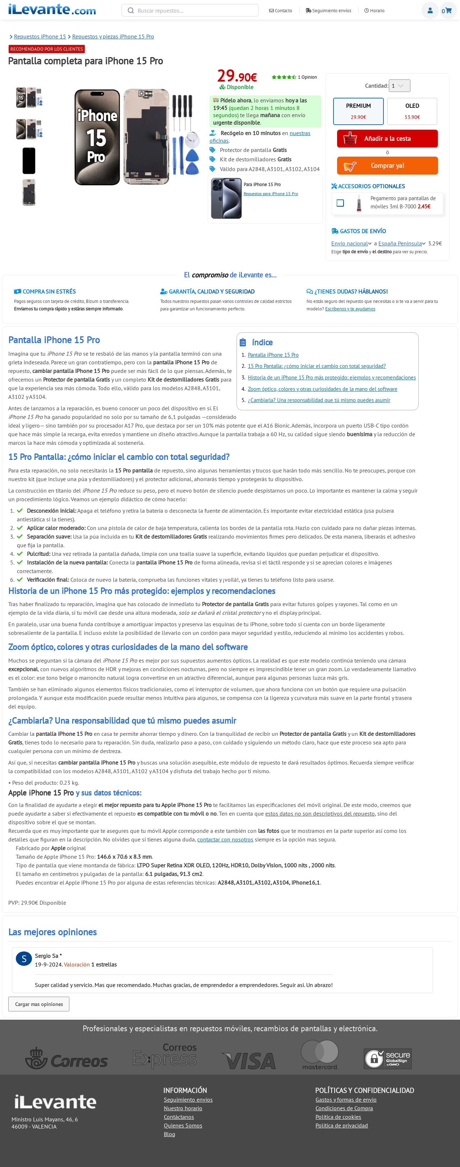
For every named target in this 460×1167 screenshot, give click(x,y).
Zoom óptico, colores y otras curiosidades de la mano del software (322, 389)
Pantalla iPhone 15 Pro (273, 354)
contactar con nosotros (225, 839)
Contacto (280, 11)
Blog (169, 1134)
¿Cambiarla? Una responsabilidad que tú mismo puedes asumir (319, 400)
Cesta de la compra (448, 10)
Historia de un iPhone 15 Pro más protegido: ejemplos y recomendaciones (332, 377)
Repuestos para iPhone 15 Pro (271, 193)
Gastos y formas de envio (346, 1099)
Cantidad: (376, 85)
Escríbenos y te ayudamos (350, 309)
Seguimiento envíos (328, 11)
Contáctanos (179, 1116)
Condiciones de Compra (344, 1108)
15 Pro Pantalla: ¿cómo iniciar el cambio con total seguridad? (317, 366)
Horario (374, 11)
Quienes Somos (183, 1125)
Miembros (430, 10)
